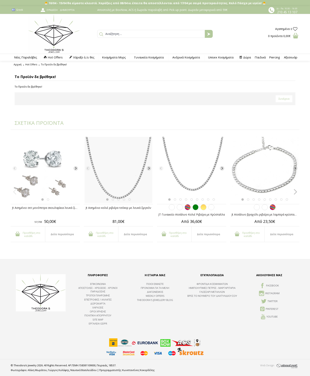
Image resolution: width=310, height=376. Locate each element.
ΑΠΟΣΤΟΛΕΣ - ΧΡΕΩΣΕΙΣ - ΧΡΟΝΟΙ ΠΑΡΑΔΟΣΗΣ (97, 289)
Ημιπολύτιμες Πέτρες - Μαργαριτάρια (212, 288)
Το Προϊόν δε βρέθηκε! (54, 64)
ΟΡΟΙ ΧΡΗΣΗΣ (98, 311)
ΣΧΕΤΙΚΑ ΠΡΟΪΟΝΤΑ (36, 122)
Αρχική (18, 64)
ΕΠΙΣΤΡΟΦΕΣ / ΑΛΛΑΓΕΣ (98, 299)
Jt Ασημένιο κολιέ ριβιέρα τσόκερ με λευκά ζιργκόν (118, 208)
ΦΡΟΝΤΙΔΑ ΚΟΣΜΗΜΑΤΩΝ (212, 284)
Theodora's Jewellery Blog (155, 300)
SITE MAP (98, 319)
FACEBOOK (269, 285)
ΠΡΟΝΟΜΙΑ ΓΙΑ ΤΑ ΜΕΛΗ (155, 288)
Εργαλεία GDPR (98, 323)
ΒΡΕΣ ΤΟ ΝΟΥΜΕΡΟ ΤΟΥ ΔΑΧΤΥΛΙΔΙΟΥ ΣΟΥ (212, 296)
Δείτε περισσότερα (62, 234)
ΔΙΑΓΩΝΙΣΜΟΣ (155, 292)
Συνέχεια (284, 98)
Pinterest (269, 309)
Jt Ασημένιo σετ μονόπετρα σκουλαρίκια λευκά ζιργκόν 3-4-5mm (46, 208)
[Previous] (15, 168)
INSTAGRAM (269, 293)
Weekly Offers (155, 296)
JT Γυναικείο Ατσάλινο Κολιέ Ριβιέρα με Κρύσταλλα (191, 214)
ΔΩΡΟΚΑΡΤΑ (97, 303)
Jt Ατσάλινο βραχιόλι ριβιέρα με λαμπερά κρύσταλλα (265, 214)
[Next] (76, 168)
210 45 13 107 (287, 12)
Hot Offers (31, 64)
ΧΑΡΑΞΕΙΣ (97, 307)
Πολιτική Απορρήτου (97, 315)
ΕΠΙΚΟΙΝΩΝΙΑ (98, 284)
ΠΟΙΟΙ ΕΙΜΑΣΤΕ (155, 284)
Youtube (269, 317)
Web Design (267, 365)
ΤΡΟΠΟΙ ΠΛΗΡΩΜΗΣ (98, 295)
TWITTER (269, 301)
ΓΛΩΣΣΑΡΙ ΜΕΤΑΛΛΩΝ (212, 292)
